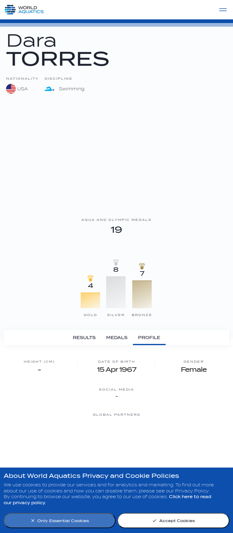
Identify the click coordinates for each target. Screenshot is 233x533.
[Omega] (141, 437)
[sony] (189, 437)
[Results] (84, 337)
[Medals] (117, 337)
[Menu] (223, 9)
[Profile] (149, 337)
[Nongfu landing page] (92, 437)
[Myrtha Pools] (43, 437)
